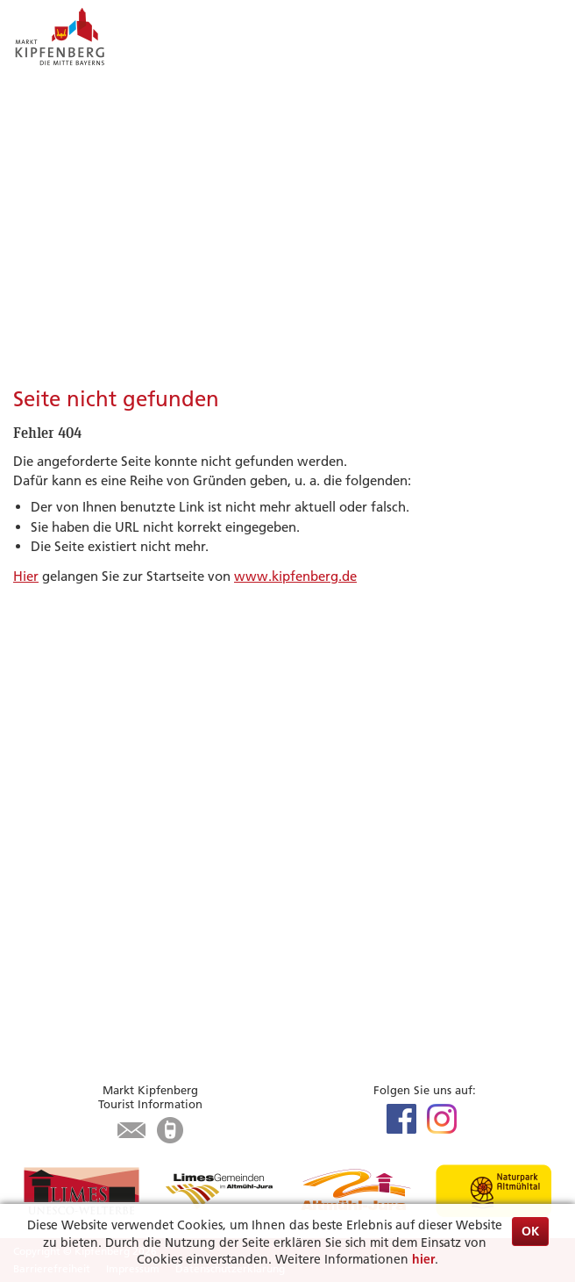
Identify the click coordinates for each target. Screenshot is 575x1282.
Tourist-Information (72, 900)
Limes (30, 704)
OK (530, 1231)
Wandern (41, 764)
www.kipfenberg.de (295, 576)
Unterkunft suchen (70, 842)
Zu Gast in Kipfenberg (103, 819)
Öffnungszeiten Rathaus (86, 1018)
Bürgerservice (73, 956)
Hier (26, 576)
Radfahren (44, 743)
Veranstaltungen (63, 724)
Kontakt (37, 1038)
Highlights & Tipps (88, 682)
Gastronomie (52, 861)
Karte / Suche (53, 921)
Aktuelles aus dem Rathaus (93, 978)
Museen (36, 783)
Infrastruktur (52, 881)
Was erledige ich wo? (77, 999)
